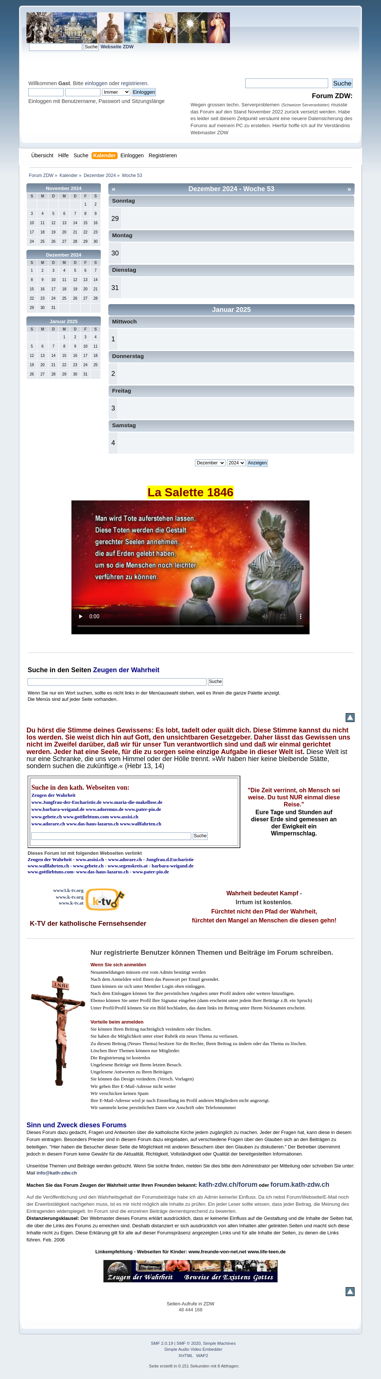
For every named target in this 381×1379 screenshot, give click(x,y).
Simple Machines (219, 1343)
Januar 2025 (64, 321)
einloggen (96, 83)
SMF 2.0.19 (162, 1343)
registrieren (134, 83)
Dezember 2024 (63, 255)
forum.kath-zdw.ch (299, 1184)
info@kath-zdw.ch (56, 1173)
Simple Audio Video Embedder (193, 1349)
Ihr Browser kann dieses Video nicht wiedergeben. (190, 567)
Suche (38, 670)
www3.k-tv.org (68, 890)
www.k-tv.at (71, 903)
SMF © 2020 (189, 1343)
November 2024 (63, 188)
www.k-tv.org (69, 897)
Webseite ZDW (117, 46)
